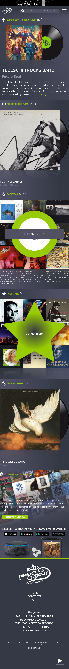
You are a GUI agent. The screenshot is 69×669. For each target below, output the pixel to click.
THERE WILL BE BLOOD (13, 461)
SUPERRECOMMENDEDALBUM (34, 616)
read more (40, 94)
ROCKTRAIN (44, 627)
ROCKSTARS (25, 627)
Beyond (4, 465)
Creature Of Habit (9, 185)
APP (34, 600)
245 (22, 20)
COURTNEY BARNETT (12, 181)
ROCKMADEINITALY (34, 630)
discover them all (15, 516)
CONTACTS (34, 596)
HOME (34, 593)
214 (19, 104)
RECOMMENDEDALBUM (34, 619)
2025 (21, 474)
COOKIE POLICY (34, 648)
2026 (14, 194)
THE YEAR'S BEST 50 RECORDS (34, 623)
